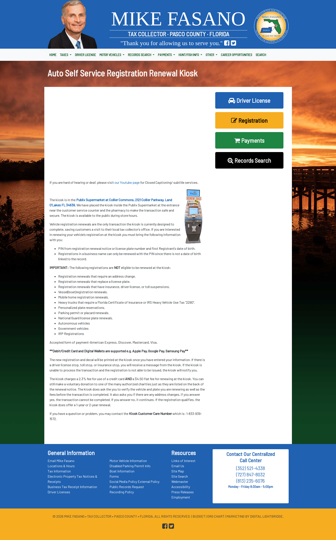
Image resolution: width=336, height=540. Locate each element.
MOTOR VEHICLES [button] (110, 55)
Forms (114, 476)
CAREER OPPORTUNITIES (236, 55)
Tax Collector (99, 516)
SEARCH (261, 55)
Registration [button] (249, 120)
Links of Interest (183, 461)
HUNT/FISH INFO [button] (189, 55)
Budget (199, 516)
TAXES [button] (64, 55)
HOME (52, 55)
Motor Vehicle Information (128, 461)
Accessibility (180, 487)
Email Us (177, 466)
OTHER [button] (210, 55)
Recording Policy (121, 492)
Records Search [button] (249, 160)
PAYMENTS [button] (165, 55)
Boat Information (121, 471)
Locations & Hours (61, 466)
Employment (180, 497)
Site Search (179, 476)
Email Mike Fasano (61, 461)
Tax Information (59, 471)
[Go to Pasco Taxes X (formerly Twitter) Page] (233, 43)
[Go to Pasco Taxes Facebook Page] (226, 43)
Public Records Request (126, 487)
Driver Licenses (59, 492)
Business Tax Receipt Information (72, 487)
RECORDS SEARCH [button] (140, 55)
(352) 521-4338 (250, 468)
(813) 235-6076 (250, 480)
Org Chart (215, 516)
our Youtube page (127, 182)
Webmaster (179, 481)
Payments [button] (249, 140)
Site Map (177, 471)
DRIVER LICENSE (85, 55)
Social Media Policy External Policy (134, 481)
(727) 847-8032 (250, 474)
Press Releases (182, 492)
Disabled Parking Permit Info (130, 466)
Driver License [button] (249, 100)
